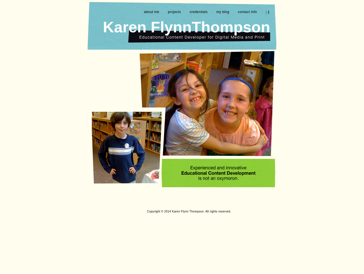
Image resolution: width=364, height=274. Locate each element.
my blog (222, 12)
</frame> (246, 237)
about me (151, 12)
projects (174, 12)
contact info (247, 12)
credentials (199, 12)
